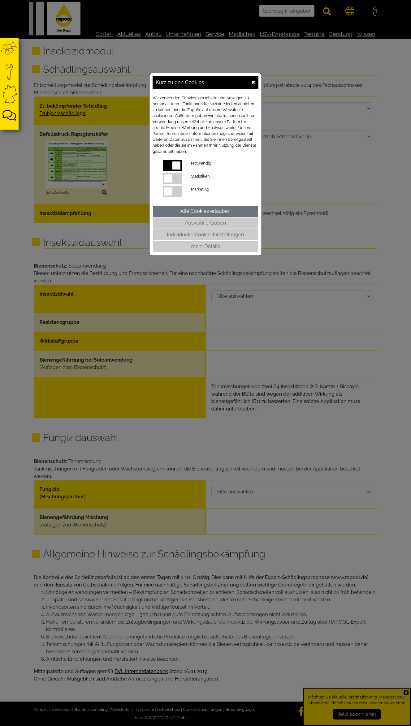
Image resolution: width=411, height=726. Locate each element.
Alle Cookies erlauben (205, 211)
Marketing (200, 189)
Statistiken (200, 176)
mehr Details (205, 246)
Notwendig (201, 163)
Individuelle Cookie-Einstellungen (205, 235)
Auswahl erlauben (205, 223)
